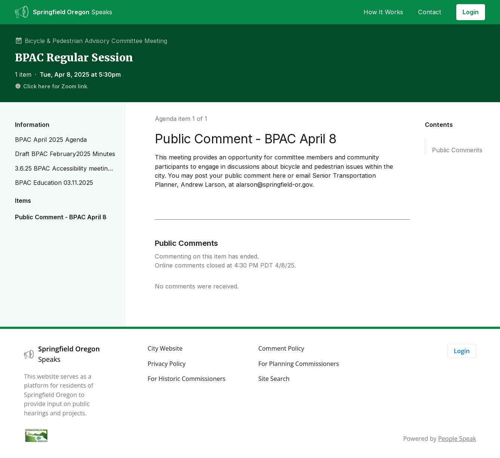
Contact (429, 12)
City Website (165, 348)
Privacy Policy (166, 364)
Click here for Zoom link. (52, 86)
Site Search (274, 379)
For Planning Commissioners (298, 364)
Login (471, 12)
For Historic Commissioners (187, 379)
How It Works (383, 12)
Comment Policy (281, 348)
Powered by (439, 438)
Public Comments (457, 150)
